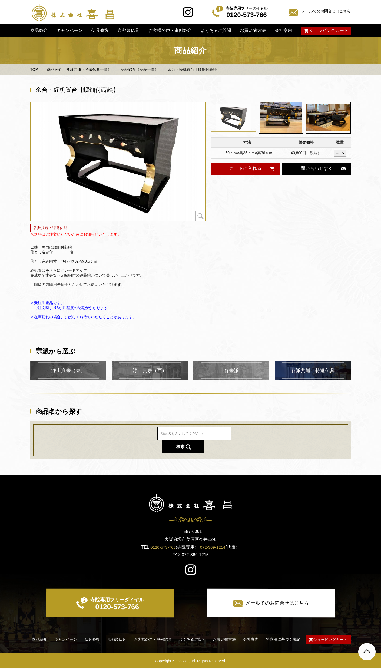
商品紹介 (38, 30)
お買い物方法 (253, 30)
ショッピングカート (328, 30)
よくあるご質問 (216, 30)
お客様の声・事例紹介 (169, 30)
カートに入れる (245, 168)
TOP (34, 69)
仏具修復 (100, 30)
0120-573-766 (162, 547)
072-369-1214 (213, 547)
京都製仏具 (128, 30)
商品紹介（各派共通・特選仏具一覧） (79, 69)
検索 (260, 440)
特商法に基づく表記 (281, 640)
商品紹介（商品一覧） (139, 69)
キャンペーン (69, 30)
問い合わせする (317, 168)
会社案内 (283, 30)
